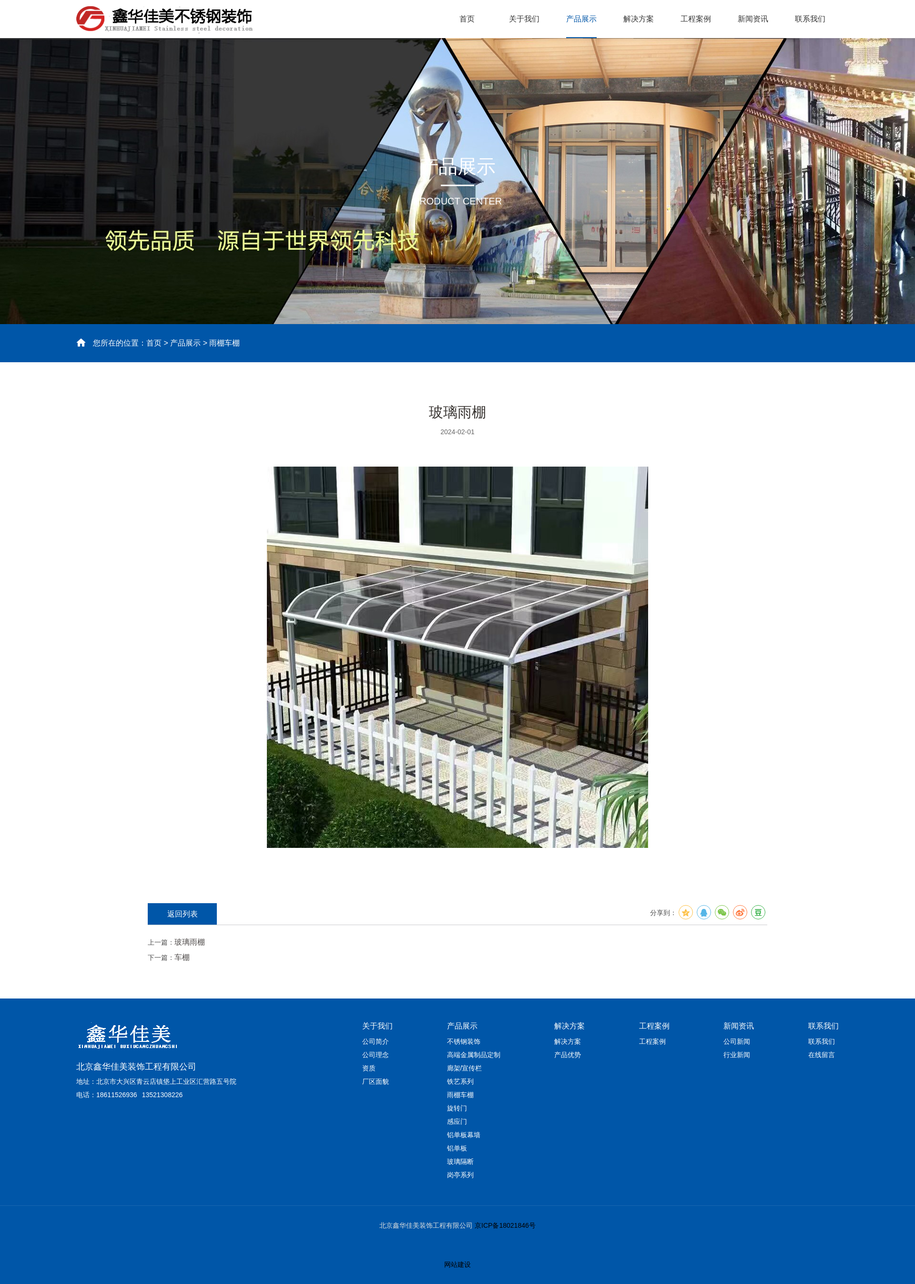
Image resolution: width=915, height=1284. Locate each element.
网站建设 (457, 1264)
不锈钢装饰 (463, 1041)
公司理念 (375, 1055)
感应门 (457, 1121)
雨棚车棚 (460, 1095)
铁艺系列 (460, 1081)
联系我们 (810, 19)
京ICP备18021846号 (504, 1225)
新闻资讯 (753, 19)
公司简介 (375, 1041)
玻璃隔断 (460, 1161)
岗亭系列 (460, 1175)
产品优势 (567, 1055)
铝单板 (457, 1148)
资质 (369, 1068)
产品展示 (581, 19)
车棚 (182, 957)
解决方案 (638, 19)
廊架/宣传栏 (464, 1068)
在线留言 (821, 1055)
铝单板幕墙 (463, 1135)
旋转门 (457, 1108)
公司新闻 (736, 1041)
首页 (467, 19)
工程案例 (696, 19)
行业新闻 (736, 1055)
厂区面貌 (375, 1081)
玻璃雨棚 (189, 942)
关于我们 (524, 19)
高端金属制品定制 (473, 1055)
